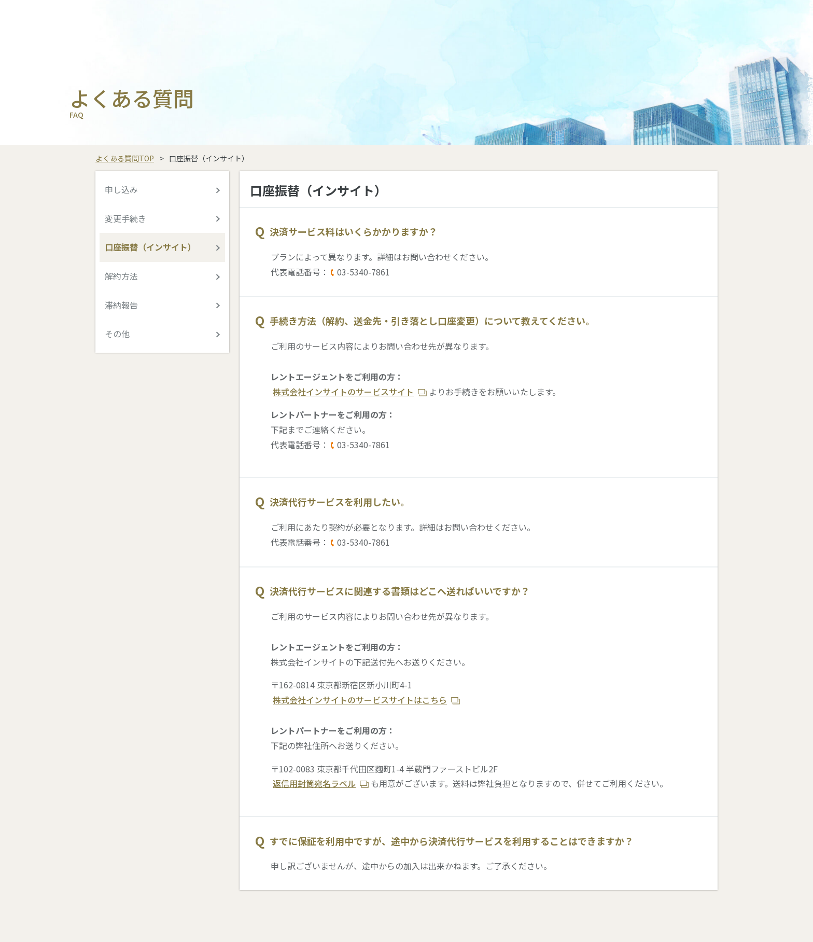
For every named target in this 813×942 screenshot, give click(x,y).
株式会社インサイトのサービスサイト (343, 391)
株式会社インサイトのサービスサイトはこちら (360, 700)
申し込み (121, 189)
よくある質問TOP (124, 158)
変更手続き (125, 218)
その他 (117, 333)
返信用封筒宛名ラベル (314, 783)
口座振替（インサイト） (150, 247)
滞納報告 (121, 305)
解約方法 (121, 276)
